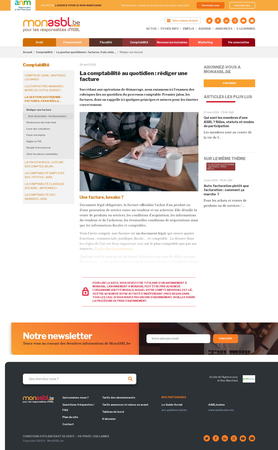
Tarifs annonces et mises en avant (125, 404)
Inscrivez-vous (242, 5)
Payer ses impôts (35, 135)
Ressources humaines (172, 42)
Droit (39, 42)
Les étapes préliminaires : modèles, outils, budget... (44, 88)
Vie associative (238, 42)
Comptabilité (139, 42)
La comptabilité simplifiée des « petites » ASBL (45, 175)
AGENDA (204, 28)
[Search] (79, 379)
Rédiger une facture (38, 109)
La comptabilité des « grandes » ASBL (40, 196)
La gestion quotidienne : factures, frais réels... (86, 52)
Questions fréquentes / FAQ (78, 407)
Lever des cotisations (38, 128)
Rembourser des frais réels (41, 122)
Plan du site (70, 417)
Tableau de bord (113, 411)
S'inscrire (225, 338)
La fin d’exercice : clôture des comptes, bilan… (44, 164)
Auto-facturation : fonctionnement (47, 116)
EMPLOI (188, 28)
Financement (72, 42)
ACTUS (151, 28)
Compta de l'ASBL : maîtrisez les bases (45, 77)
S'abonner (229, 83)
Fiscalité (106, 42)
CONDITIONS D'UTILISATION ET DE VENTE (48, 436)
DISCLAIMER (101, 436)
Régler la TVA (33, 141)
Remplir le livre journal (38, 147)
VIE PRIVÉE (84, 436)
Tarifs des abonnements (118, 397)
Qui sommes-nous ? (75, 397)
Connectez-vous (210, 5)
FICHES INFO (170, 28)
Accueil (27, 52)
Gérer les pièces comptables (42, 154)
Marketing (205, 42)
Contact (68, 424)
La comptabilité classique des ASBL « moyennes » (44, 186)
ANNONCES (223, 28)
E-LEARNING (246, 28)
